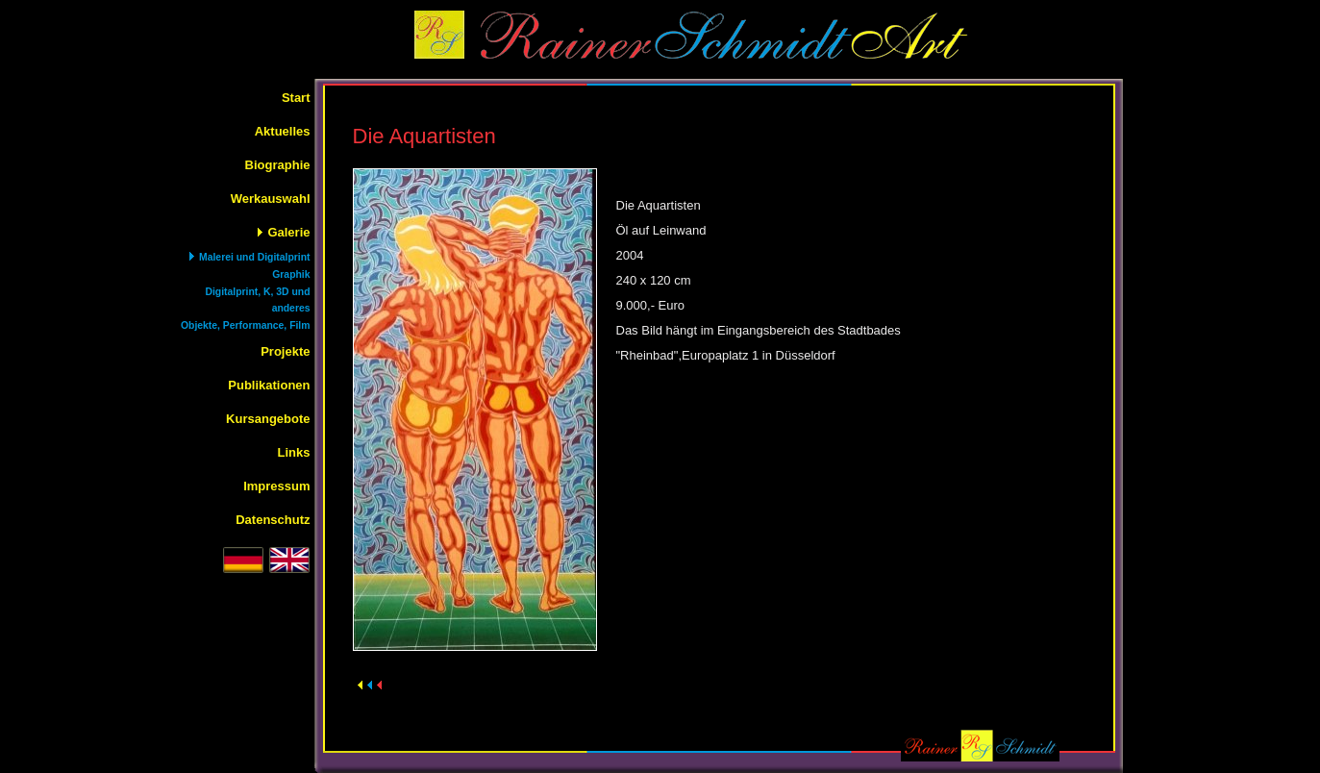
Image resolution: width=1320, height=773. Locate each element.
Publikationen (269, 385)
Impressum (276, 486)
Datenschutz (273, 519)
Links (294, 452)
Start (296, 97)
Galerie (288, 232)
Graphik (291, 274)
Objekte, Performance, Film (246, 325)
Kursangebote (268, 418)
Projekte (285, 351)
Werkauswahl (271, 198)
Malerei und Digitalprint (254, 257)
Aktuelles (283, 131)
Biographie (278, 165)
